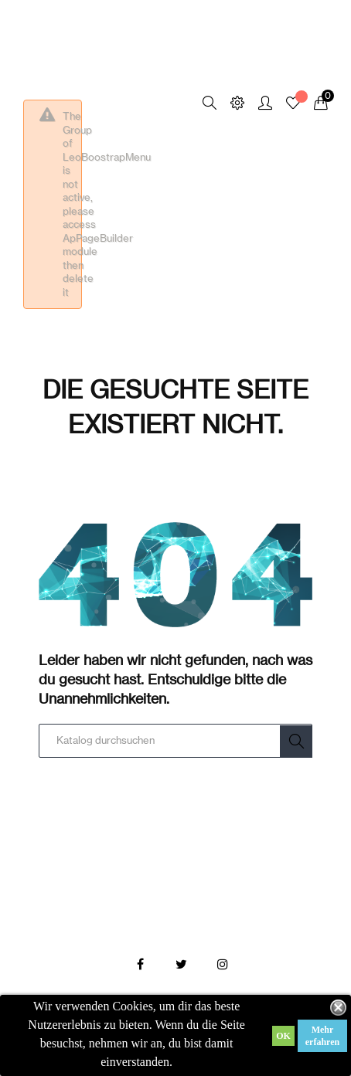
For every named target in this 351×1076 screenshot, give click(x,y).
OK (283, 1035)
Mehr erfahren (322, 1035)
